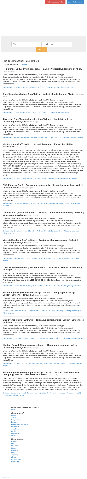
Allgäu (13, 457)
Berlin (13, 453)
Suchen (41, 49)
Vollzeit (13, 410)
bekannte (14, 422)
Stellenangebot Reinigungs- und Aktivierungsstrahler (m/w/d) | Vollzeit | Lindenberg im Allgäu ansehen (38, 87)
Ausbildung (15, 429)
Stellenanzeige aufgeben (55, 2)
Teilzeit (13, 418)
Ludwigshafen (16, 459)
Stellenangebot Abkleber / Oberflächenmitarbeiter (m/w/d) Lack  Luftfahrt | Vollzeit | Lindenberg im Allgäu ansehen (43, 137)
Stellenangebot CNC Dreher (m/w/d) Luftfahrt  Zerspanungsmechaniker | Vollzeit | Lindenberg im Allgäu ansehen (43, 338)
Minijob (13, 431)
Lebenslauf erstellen (75, 2)
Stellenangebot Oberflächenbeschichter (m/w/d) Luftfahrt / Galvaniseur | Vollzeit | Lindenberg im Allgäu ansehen (42, 286)
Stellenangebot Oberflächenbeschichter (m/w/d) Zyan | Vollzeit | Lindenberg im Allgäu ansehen (36, 112)
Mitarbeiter (15, 427)
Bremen (14, 448)
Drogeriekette (16, 420)
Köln (12, 443)
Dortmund (14, 450)
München (14, 446)
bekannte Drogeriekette (19, 424)
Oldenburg (15, 462)
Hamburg (14, 441)
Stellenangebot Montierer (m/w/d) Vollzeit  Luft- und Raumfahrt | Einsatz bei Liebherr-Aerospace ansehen (40, 178)
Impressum (5, 478)
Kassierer (14, 415)
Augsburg (14, 455)
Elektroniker (15, 433)
